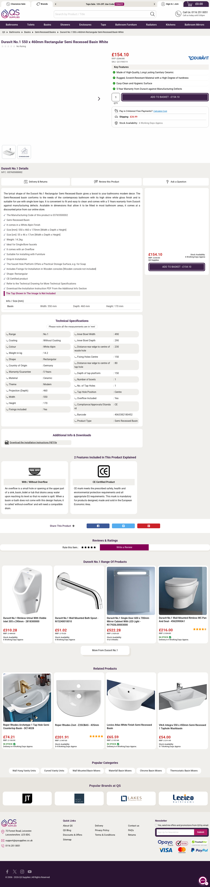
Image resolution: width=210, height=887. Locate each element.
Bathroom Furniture (126, 24)
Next (154, 4)
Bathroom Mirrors (194, 24)
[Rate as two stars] (84, 548)
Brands (42, 4)
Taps (103, 24)
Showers (65, 24)
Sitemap (67, 839)
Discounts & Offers (72, 835)
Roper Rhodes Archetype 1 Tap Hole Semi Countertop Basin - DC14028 (26, 726)
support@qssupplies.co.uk (17, 840)
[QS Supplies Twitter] (15, 871)
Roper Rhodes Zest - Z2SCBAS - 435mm (77, 725)
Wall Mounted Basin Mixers (86, 770)
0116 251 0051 (10, 845)
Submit (200, 832)
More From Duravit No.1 (105, 650)
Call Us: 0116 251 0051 (195, 12)
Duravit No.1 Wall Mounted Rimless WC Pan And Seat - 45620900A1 (182, 619)
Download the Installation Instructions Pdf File (31, 442)
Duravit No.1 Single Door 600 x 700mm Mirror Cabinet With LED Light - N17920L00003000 (128, 621)
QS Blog (67, 830)
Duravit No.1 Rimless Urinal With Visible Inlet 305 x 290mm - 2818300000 (24, 620)
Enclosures (85, 24)
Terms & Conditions (105, 835)
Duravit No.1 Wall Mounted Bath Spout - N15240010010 (76, 620)
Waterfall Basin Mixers (120, 770)
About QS (68, 825)
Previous (55, 4)
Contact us (133, 825)
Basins (47, 24)
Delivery (99, 825)
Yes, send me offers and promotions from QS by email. (183, 825)
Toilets (30, 24)
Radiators (151, 24)
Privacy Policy (102, 830)
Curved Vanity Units (54, 770)
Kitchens (170, 24)
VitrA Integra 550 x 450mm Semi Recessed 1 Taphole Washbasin (182, 727)
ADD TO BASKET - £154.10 (165, 97)
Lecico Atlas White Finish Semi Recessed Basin (129, 726)
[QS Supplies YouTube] (30, 871)
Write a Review (124, 547)
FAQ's (131, 830)
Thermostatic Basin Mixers (184, 770)
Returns (132, 835)
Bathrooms (12, 24)
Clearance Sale (15, 4)
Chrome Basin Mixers (151, 770)
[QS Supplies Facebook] (7, 871)
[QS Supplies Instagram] (22, 871)
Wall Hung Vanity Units (24, 770)
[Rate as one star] (82, 548)
